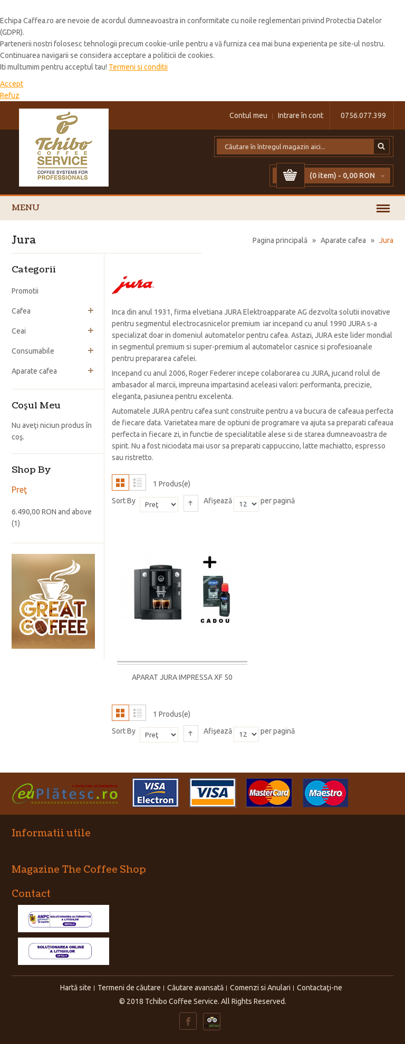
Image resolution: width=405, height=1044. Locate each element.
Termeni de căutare (129, 987)
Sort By (124, 500)
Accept (11, 84)
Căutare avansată (195, 987)
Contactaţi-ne (319, 987)
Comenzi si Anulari (260, 987)
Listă (137, 482)
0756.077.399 (363, 115)
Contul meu (248, 115)
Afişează (218, 500)
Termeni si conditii (138, 67)
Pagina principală (280, 240)
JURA (233, 312)
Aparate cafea (343, 240)
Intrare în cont (300, 115)
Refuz (10, 95)
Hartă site (75, 987)
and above (52, 512)
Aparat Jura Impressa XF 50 (182, 677)
